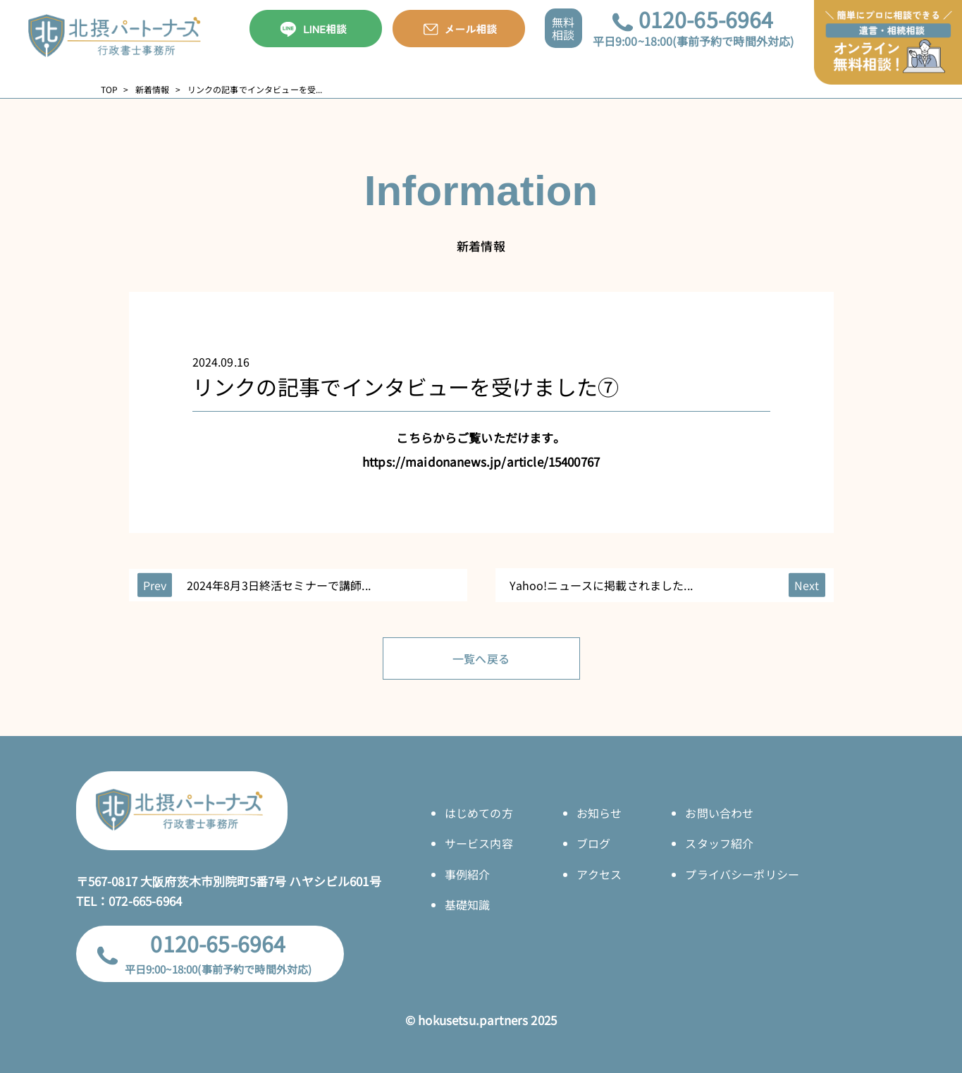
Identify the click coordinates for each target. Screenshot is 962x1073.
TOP (109, 89)
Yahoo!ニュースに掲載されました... (601, 585)
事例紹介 (468, 874)
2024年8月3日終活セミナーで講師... (279, 585)
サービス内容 (479, 843)
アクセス (599, 874)
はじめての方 (479, 812)
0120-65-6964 (706, 19)
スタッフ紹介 (719, 843)
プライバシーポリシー (742, 874)
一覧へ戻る (481, 658)
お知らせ (599, 812)
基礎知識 (468, 904)
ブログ (593, 843)
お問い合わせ (719, 812)
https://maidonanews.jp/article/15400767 (481, 461)
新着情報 (152, 89)
